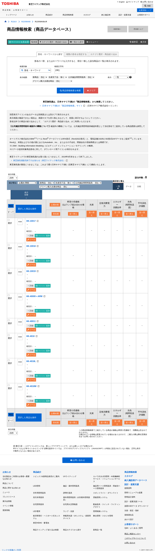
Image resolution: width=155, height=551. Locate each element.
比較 (139, 187)
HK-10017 (31, 221)
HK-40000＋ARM (34, 296)
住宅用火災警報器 (70, 501)
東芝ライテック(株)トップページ (15, 543)
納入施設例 (105, 15)
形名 (50, 55)
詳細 (30, 236)
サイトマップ (132, 2)
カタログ (87, 15)
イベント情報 (8, 500)
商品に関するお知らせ (12, 486)
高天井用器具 (38, 494)
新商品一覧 (97, 522)
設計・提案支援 (125, 15)
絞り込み (103, 55)
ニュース (6, 489)
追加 (43, 236)
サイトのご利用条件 (54, 543)
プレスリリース (9, 493)
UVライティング (69, 476)
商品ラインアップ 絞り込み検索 (46, 522)
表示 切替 (26, 195)
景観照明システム (100, 494)
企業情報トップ (145, 11)
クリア (91, 91)
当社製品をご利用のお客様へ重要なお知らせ (16, 477)
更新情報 (6, 504)
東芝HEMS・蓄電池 (41, 516)
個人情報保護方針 (37, 543)
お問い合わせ (146, 2)
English (121, 2)
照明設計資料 (129, 495)
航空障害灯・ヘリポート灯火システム (46, 511)
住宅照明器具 (38, 501)
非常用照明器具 (39, 491)
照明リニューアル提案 (133, 492)
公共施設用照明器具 (81, 77)
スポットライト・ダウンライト (105, 491)
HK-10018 (31, 246)
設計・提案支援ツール (133, 499)
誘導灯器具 (67, 491)
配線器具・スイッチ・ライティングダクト (106, 502)
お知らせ (30, 15)
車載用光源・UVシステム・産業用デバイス (77, 511)
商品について (8, 482)
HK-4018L (31, 361)
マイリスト (19, 42)
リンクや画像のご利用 (11, 539)
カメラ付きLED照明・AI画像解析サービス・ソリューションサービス (106, 478)
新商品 (40, 77)
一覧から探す (77, 42)
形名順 (56, 214)
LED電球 (36, 507)
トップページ (11, 15)
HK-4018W (31, 387)
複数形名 (76, 55)
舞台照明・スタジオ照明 (103, 510)
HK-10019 (31, 271)
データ (129, 187)
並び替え (23, 183)
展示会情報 (7, 497)
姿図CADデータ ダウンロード (136, 502)
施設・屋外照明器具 (71, 485)
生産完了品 (58, 77)
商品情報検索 (68, 15)
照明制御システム (100, 507)
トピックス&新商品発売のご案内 (46, 476)
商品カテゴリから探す (72, 522)
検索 (34, 42)
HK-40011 (31, 322)
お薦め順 (55, 205)
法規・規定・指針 (131, 506)
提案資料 (128, 488)
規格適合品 (128, 509)
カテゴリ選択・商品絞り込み (53, 42)
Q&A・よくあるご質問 (133, 520)
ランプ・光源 (68, 507)
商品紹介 (49, 15)
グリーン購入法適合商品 (52, 81)
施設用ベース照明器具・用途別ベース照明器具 (106, 486)
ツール (31, 240)
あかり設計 (128, 513)
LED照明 (36, 485)
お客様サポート (143, 15)
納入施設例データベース (135, 480)
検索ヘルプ (138, 29)
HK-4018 (30, 336)
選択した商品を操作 (27, 209)
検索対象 (117, 29)
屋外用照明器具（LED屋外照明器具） (76, 495)
